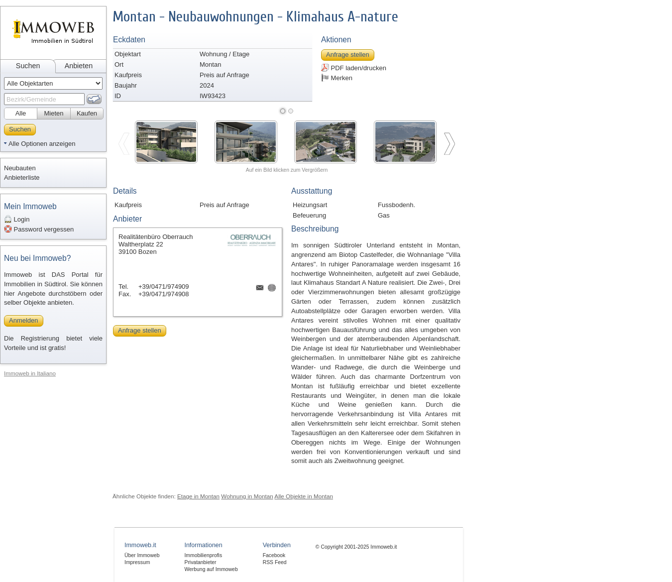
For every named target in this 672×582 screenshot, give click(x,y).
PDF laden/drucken (353, 68)
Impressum (137, 562)
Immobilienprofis (203, 555)
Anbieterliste (22, 177)
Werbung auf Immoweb (210, 569)
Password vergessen (39, 229)
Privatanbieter (200, 562)
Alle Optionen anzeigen (41, 143)
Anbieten (79, 66)
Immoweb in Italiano (30, 373)
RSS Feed (275, 562)
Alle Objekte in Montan (303, 496)
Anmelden (23, 320)
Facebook (274, 555)
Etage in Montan (198, 496)
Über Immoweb (141, 555)
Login (16, 219)
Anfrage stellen (347, 54)
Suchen (28, 66)
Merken (336, 78)
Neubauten (20, 168)
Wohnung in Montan (247, 496)
